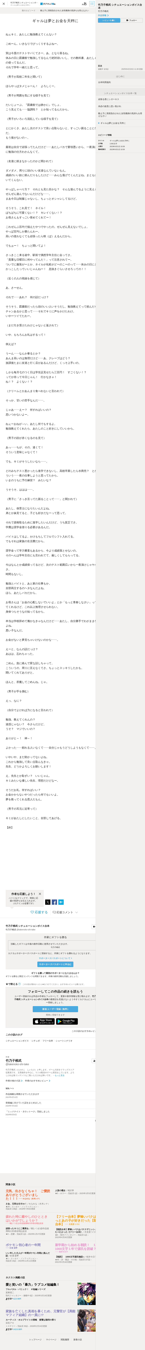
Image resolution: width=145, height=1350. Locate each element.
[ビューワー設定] (84, 3)
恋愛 (13, 1234)
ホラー (63, 1193)
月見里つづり (90, 1232)
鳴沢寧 (71, 1190)
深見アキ (10, 1323)
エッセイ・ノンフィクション (24, 1207)
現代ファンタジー (68, 1235)
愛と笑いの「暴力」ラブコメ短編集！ (33, 1284)
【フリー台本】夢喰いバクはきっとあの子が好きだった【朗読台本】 (77, 1220)
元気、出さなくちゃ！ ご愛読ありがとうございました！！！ (28, 1194)
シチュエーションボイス (17, 1041)
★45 (57, 1260)
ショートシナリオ (64, 1041)
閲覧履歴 (65, 1339)
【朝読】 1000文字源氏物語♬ (69, 1257)
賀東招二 (10, 1292)
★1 (7, 1258)
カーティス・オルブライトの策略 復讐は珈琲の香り (31, 1320)
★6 (56, 1235)
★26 (8, 1207)
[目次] (92, 3)
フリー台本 (47, 1041)
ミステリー (10, 1326)
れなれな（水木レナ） (39, 1204)
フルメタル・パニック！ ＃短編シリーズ (25, 1289)
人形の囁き (60, 1190)
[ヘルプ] (19, 984)
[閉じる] (40, 894)
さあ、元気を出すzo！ (16, 1204)
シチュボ (35, 1041)
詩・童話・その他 (69, 1260)
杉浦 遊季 (14, 1256)
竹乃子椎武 (55, 947)
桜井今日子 (91, 1257)
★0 (56, 1193)
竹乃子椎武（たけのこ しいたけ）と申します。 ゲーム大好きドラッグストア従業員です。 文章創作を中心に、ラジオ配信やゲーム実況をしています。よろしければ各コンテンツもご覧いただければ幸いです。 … (40, 1072)
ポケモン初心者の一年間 (23, 1245)
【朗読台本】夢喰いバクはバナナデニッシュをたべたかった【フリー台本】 (77, 1230)
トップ (35, 1339)
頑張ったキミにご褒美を (17, 1228)
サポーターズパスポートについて (55, 958)
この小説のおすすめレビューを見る (88, 1031)
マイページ (51, 1339)
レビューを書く (109, 20)
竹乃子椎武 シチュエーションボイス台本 (27, 926)
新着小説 (77, 1339)
